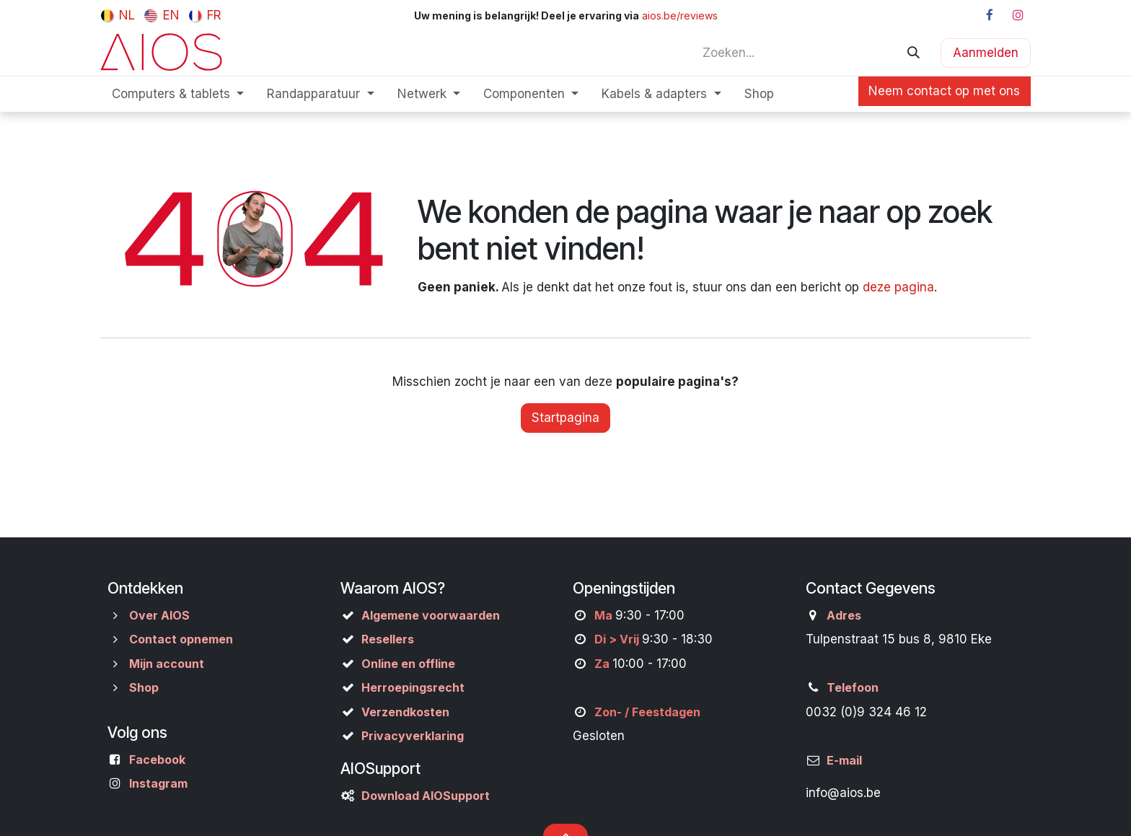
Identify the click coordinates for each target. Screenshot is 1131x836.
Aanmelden (985, 52)
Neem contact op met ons (944, 91)
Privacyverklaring (412, 736)
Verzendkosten (405, 712)
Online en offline (408, 663)
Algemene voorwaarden (430, 615)
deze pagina (898, 287)
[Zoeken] (913, 52)
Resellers (387, 639)
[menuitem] (118, 15)
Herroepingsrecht (413, 687)
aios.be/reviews (680, 15)
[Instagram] (1017, 15)
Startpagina (565, 417)
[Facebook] (989, 15)
